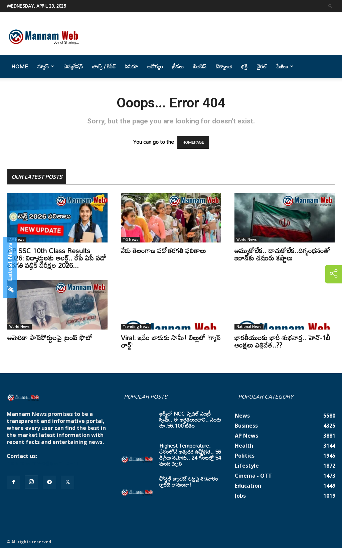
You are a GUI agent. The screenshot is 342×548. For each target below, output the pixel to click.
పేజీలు (284, 66)
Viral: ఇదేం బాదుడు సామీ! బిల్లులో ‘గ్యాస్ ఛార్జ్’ (170, 341)
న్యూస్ (45, 66)
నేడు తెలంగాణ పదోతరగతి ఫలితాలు (163, 250)
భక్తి (244, 66)
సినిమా (131, 66)
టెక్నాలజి (224, 66)
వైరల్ (262, 66)
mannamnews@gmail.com (42, 463)
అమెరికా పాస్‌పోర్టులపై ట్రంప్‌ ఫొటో (50, 337)
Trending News (136, 326)
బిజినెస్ (199, 66)
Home (19, 66)
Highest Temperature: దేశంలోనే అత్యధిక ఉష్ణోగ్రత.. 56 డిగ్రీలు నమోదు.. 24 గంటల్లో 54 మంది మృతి (190, 454)
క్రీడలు (178, 66)
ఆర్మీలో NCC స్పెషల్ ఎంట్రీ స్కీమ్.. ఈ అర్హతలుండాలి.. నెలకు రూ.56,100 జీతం (190, 419)
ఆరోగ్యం (155, 66)
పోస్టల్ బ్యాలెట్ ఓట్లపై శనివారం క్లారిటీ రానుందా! (188, 481)
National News (249, 326)
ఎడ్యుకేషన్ (73, 66)
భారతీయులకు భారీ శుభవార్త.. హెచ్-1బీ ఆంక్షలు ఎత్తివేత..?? (282, 341)
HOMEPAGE (193, 142)
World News (246, 239)
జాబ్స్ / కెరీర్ (104, 66)
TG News (130, 239)
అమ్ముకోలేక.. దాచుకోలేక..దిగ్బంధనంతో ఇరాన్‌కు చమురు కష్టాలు (282, 254)
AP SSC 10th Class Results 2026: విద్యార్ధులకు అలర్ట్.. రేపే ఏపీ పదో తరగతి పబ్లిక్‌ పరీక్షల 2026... (56, 258)
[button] (330, 5)
